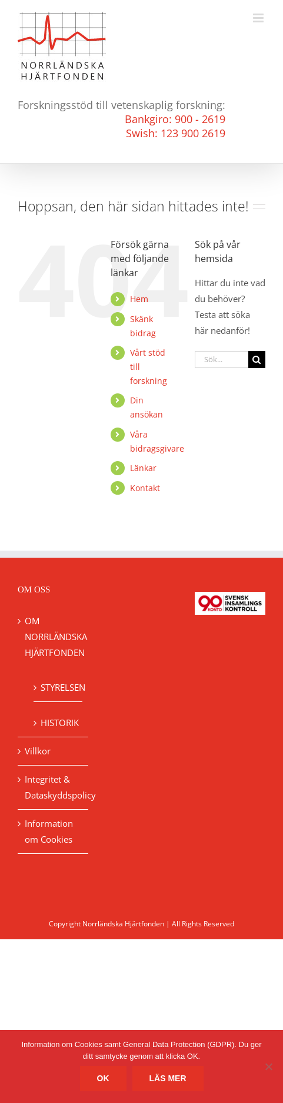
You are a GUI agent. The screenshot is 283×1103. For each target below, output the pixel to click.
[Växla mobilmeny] (259, 18)
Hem (139, 298)
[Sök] (256, 359)
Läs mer (168, 1078)
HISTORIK (58, 722)
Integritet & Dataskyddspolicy (53, 787)
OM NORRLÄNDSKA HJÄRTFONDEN (53, 636)
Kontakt (145, 487)
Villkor (38, 751)
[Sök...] (221, 359)
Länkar (143, 467)
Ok (103, 1078)
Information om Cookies (49, 831)
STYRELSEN (58, 687)
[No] (268, 1066)
